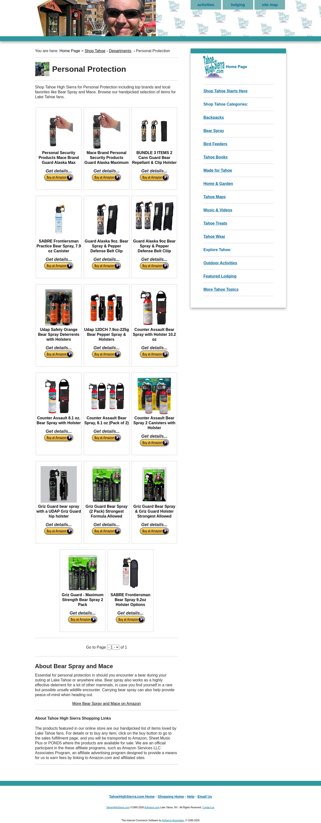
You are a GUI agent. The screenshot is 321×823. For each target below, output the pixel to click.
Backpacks (213, 117)
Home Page (69, 51)
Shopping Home (171, 797)
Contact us (208, 807)
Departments (120, 51)
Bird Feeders (215, 144)
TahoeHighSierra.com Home (132, 797)
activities (205, 5)
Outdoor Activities (220, 263)
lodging (238, 5)
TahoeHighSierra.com (118, 807)
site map (270, 5)
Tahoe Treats (215, 223)
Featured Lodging (219, 276)
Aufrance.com (152, 807)
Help (190, 797)
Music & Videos (217, 210)
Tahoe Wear (214, 236)
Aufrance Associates (173, 820)
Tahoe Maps (214, 197)
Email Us (204, 797)
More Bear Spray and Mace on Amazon (106, 704)
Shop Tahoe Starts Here (225, 91)
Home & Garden (218, 184)
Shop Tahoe (95, 51)
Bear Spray (213, 131)
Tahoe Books (215, 157)
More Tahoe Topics (220, 289)
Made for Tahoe (217, 170)
